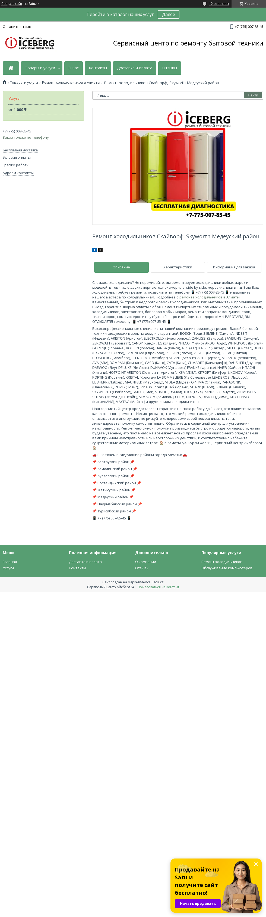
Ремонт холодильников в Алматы (71, 82)
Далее (168, 14)
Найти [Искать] (253, 95)
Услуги (8, 567)
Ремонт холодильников (221, 561)
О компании (145, 561)
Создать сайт (11, 4)
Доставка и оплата (134, 68)
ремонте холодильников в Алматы (209, 297)
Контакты (98, 68)
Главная (10, 561)
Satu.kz (157, 582)
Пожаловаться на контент (158, 587)
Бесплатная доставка (20, 150)
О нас (73, 68)
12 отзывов (219, 3)
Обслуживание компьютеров (226, 567)
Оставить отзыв (17, 26)
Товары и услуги (40, 68)
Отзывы (169, 68)
